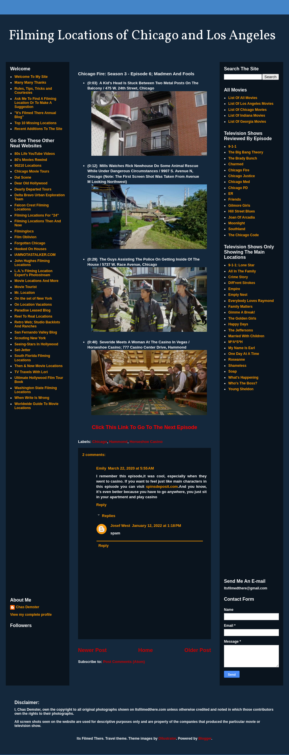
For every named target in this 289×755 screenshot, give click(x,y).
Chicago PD (238, 188)
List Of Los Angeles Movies (250, 104)
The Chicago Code (243, 235)
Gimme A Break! (241, 312)
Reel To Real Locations (33, 316)
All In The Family (242, 271)
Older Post (197, 650)
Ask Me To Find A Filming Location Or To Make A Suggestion (35, 103)
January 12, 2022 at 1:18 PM (156, 525)
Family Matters (240, 307)
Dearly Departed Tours (32, 189)
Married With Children (246, 336)
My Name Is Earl (241, 348)
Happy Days (238, 324)
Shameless (237, 366)
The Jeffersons (240, 330)
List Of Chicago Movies (247, 110)
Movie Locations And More (36, 281)
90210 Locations (27, 166)
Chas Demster (27, 607)
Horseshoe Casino (145, 441)
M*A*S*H (235, 342)
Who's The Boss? (242, 383)
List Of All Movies (242, 98)
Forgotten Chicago (29, 243)
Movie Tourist (25, 287)
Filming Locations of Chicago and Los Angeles (142, 36)
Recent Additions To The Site (38, 129)
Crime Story (238, 277)
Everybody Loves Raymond (251, 301)
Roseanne (236, 360)
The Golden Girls (242, 318)
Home (145, 650)
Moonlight (236, 223)
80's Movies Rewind (30, 160)
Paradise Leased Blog (32, 310)
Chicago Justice (241, 176)
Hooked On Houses (30, 249)
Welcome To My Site (31, 77)
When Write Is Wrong (31, 398)
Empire (234, 289)
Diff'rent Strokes (241, 283)
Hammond (118, 441)
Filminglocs (24, 231)
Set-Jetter (22, 350)
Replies (108, 516)
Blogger (204, 738)
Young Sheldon (240, 389)
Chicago (99, 441)
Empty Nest (237, 295)
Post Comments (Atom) (124, 661)
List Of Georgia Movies (247, 122)
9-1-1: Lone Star (241, 265)
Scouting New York (30, 338)
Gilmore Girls (239, 206)
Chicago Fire (238, 170)
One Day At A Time (243, 354)
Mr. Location (24, 293)
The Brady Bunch (242, 158)
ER (230, 194)
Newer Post (92, 650)
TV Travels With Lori (31, 372)
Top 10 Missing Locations (35, 123)
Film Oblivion (25, 237)
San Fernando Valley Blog (35, 332)
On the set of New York (33, 298)
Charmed (235, 164)
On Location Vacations (33, 305)
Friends (234, 199)
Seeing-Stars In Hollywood (36, 344)
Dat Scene (22, 177)
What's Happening (243, 377)
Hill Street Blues (241, 211)
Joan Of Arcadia (241, 217)
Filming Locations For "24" (36, 215)
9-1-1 (232, 146)
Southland (236, 229)
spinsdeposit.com (162, 486)
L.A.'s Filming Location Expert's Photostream (33, 273)
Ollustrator (167, 738)
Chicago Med (239, 182)
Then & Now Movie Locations (38, 366)
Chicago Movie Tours (31, 171)
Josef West (120, 525)
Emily (101, 468)
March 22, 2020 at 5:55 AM (131, 468)
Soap (232, 371)
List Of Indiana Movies (246, 115)
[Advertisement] (37, 504)
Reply (101, 505)
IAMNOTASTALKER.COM (34, 255)
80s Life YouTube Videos (34, 154)
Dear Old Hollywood (30, 183)
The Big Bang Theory (245, 152)
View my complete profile (31, 615)
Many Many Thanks (30, 82)
